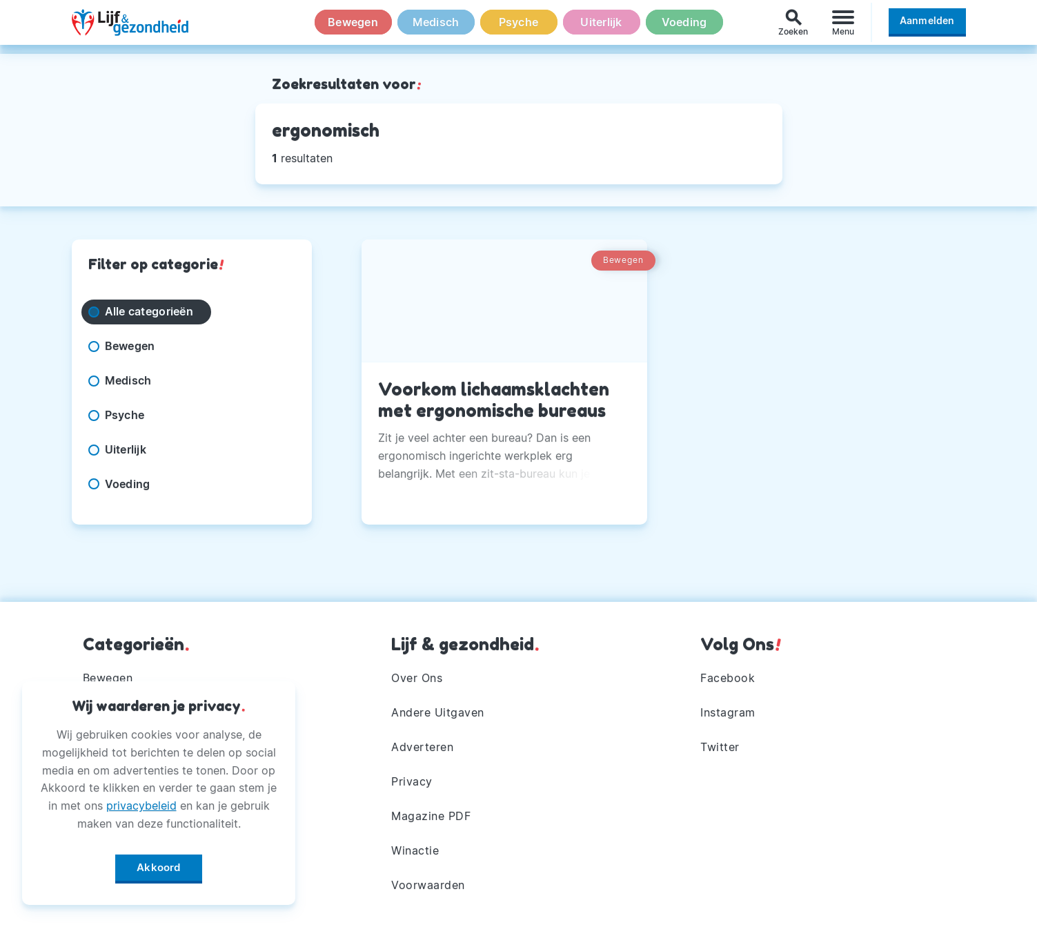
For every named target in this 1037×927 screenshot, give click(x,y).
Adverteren (422, 747)
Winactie (415, 850)
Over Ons (416, 678)
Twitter (720, 747)
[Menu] (843, 26)
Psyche (519, 27)
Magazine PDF (431, 816)
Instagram (727, 712)
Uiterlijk (601, 27)
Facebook (727, 678)
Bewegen (353, 27)
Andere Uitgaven (437, 712)
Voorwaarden (428, 885)
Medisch (436, 27)
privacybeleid (141, 803)
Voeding (684, 27)
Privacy (412, 781)
